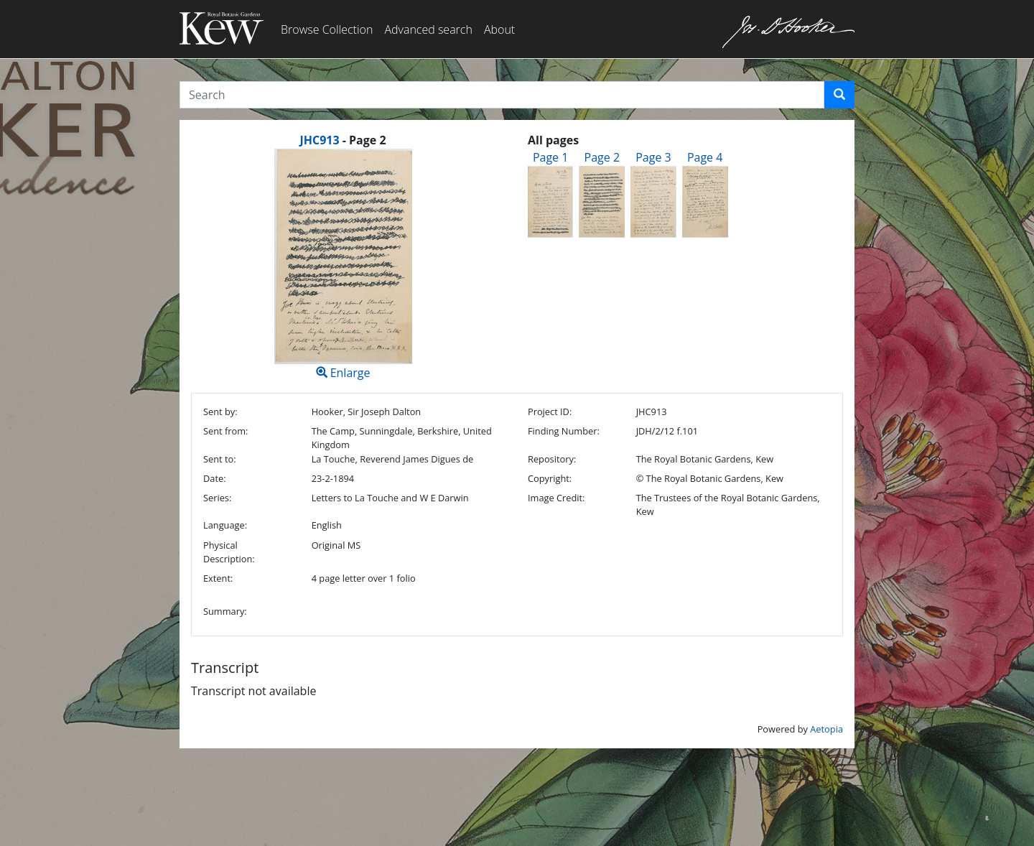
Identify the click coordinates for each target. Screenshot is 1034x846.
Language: (225, 525)
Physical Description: (229, 552)
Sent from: (225, 430)
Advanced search (428, 29)
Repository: (552, 458)
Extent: (218, 578)
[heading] (342, 140)
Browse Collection (327, 29)
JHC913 (319, 140)
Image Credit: (556, 497)
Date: (214, 478)
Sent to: (219, 458)
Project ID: (550, 411)
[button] (839, 94)
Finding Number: (564, 430)
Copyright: (550, 478)
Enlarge (343, 265)
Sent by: (220, 411)
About (499, 29)
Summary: (225, 611)
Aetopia (826, 728)
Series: (217, 497)
